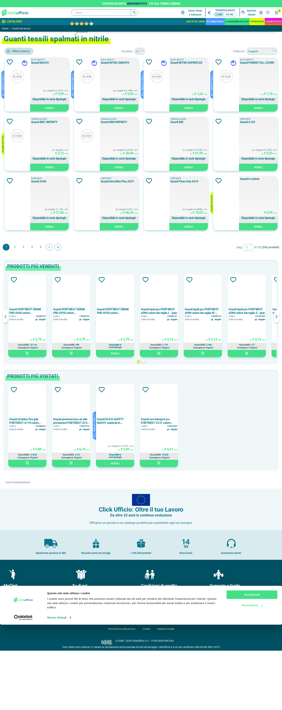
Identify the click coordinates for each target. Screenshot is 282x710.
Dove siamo (80, 658)
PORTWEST (24, 195)
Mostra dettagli (57, 702)
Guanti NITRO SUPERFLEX (251, 62)
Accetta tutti (252, 680)
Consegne (148, 664)
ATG (18, 170)
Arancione (21, 221)
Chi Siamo (79, 652)
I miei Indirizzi (12, 664)
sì (16, 273)
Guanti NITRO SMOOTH (174, 62)
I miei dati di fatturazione (19, 670)
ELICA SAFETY (24, 187)
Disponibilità (75, 404)
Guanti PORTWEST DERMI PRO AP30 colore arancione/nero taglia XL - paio (165, 370)
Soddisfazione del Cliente (87, 670)
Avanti (101, 306)
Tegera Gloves (168, 119)
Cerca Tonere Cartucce (195, 12)
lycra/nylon (22, 366)
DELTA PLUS (23, 178)
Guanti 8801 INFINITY (173, 122)
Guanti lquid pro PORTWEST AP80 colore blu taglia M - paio (254, 370)
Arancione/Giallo (25, 230)
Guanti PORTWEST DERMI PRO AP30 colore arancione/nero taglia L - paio (79, 370)
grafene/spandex (25, 358)
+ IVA (219, 14)
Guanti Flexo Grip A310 (174, 240)
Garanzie (147, 670)
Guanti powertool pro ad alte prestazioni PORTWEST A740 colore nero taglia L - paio (123, 480)
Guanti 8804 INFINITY (248, 122)
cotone (19, 350)
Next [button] (276, 376)
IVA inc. (230, 14)
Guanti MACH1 (94, 62)
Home (5, 28)
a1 (17, 303)
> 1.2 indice (22, 295)
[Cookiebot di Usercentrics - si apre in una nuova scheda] (23, 703)
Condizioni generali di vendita (158, 652)
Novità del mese (196, 21)
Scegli (105, 107)
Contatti (215, 652)
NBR (18, 409)
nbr (17, 401)
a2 (17, 311)
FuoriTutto (273, 21)
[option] (79, 375)
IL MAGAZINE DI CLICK (237, 21)
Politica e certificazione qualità (91, 664)
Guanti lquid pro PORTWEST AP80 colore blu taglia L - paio (211, 370)
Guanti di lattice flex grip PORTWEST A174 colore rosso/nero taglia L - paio (76, 480)
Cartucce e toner (220, 670)
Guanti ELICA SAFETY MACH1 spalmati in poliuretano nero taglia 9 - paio (164, 480)
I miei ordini (11, 658)
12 (17, 460)
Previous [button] (57, 376)
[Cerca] (104, 12)
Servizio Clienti (251, 12)
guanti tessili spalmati (29, 148)
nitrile (18, 417)
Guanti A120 (167, 181)
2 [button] (169, 420)
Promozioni (257, 21)
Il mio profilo (12, 652)
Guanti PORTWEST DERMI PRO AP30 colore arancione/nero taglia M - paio (121, 370)
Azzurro (20, 238)
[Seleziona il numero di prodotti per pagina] (165, 51)
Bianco (20, 246)
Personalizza (252, 690)
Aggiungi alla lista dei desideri (61, 62)
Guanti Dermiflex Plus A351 (102, 240)
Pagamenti (148, 658)
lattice (19, 393)
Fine (110, 306)
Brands (215, 658)
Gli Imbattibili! (215, 21)
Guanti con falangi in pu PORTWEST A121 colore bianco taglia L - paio (208, 480)
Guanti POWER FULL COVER (102, 122)
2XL (18, 468)
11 (17, 452)
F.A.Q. (214, 664)
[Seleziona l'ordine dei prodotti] (262, 51)
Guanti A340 (242, 181)
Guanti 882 (91, 181)
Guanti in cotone (244, 238)
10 (17, 444)
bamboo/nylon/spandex (29, 342)
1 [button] (164, 420)
